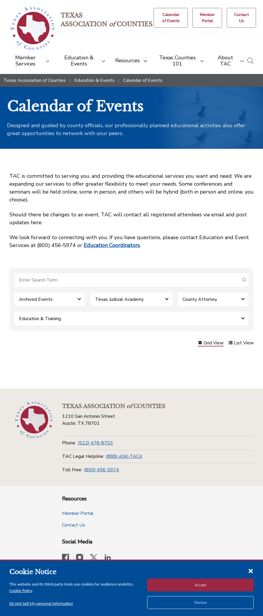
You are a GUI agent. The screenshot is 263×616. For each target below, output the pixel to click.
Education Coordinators (112, 245)
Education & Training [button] (40, 318)
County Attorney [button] (200, 299)
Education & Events (94, 80)
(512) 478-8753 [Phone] (95, 443)
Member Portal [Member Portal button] (78, 513)
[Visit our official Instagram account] (79, 558)
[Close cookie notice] (251, 571)
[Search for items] (126, 280)
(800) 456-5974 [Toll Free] (101, 470)
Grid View (211, 343)
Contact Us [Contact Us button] (73, 525)
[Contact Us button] (241, 18)
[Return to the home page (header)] (32, 28)
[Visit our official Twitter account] (93, 558)
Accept (200, 585)
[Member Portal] (207, 18)
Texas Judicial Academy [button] (119, 299)
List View (241, 343)
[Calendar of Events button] (171, 18)
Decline (201, 602)
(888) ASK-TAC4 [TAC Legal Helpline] (124, 456)
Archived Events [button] (36, 299)
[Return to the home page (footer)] (33, 420)
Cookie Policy (20, 590)
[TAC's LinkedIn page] (107, 558)
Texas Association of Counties (35, 80)
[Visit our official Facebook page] (65, 558)
